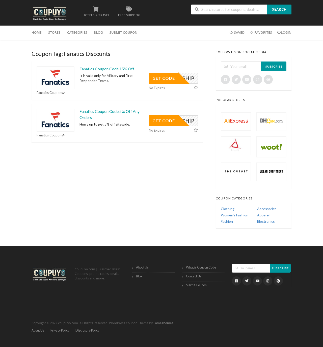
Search (279, 9)
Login (284, 32)
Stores (54, 32)
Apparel (263, 215)
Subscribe (273, 66)
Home (37, 32)
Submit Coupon (124, 32)
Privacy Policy (59, 330)
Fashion (227, 221)
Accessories (267, 209)
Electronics (266, 221)
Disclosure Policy (87, 330)
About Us (142, 267)
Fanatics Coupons (51, 93)
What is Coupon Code (201, 267)
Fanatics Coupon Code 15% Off (106, 68)
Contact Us (193, 276)
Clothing (227, 209)
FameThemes (163, 323)
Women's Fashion (234, 215)
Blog (98, 32)
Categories (77, 32)
